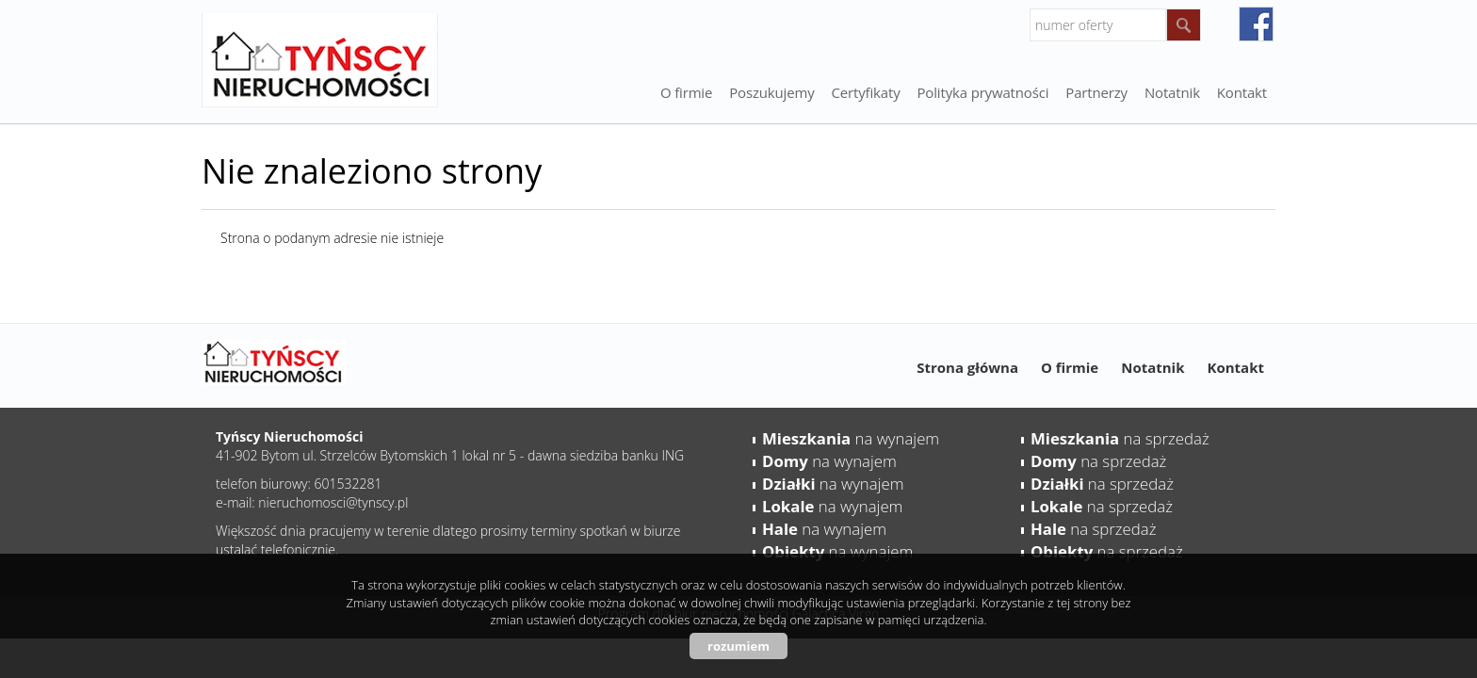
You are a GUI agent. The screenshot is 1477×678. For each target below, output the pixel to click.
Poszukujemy (771, 92)
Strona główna (967, 367)
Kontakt (1242, 92)
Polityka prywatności (983, 92)
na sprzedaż (1120, 438)
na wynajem (850, 438)
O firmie (686, 92)
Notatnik (1152, 367)
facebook (1256, 24)
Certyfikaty (866, 92)
